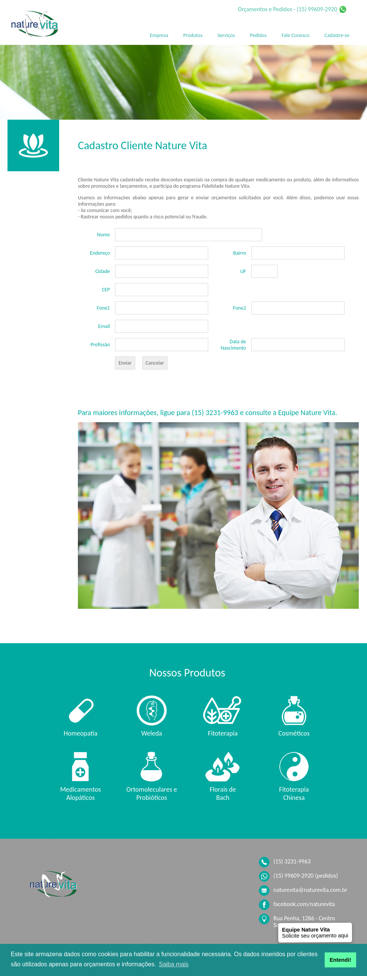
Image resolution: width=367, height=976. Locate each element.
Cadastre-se (336, 35)
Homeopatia (80, 733)
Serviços (226, 35)
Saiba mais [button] (173, 964)
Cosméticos (293, 733)
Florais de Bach (223, 793)
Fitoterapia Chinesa (294, 793)
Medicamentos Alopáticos (80, 793)
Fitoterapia (222, 733)
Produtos (192, 35)
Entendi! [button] (340, 960)
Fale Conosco (295, 35)
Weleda (151, 733)
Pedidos (258, 35)
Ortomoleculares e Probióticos (151, 793)
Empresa (159, 35)
